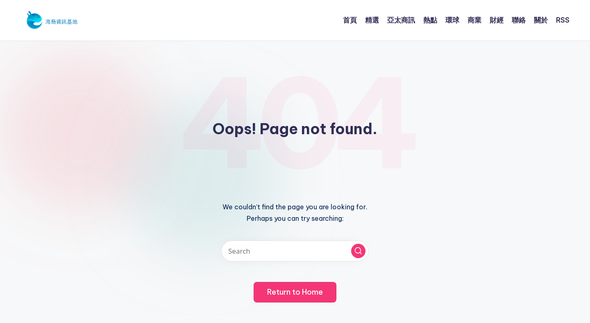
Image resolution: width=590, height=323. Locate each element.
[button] (358, 251)
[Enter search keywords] (295, 251)
